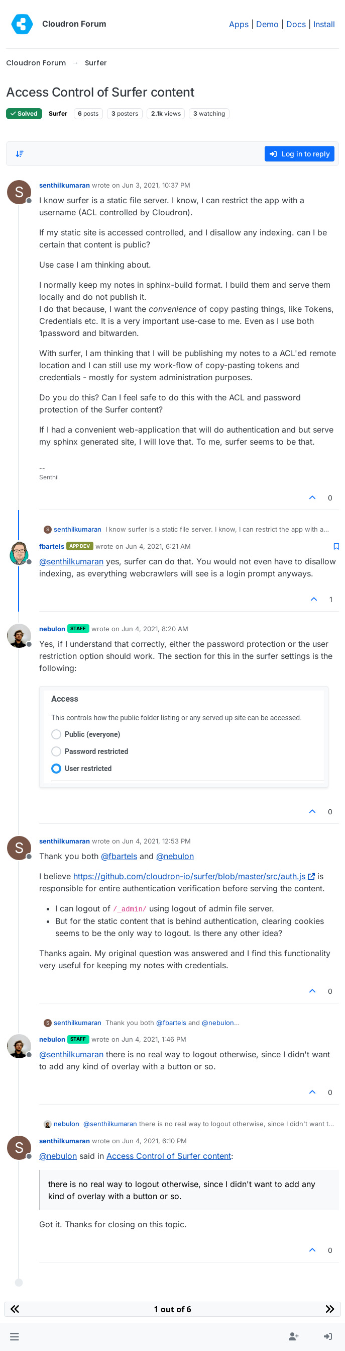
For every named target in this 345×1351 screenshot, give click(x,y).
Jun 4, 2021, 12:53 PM (156, 841)
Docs (296, 24)
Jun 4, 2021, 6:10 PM (154, 1141)
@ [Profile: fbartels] (119, 856)
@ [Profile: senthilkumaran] (71, 561)
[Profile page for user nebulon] (19, 636)
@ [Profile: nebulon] (175, 856)
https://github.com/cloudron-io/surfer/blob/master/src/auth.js (194, 876)
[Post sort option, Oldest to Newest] (20, 154)
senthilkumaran (64, 185)
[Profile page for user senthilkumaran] (19, 192)
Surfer (58, 113)
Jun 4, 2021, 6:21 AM (158, 546)
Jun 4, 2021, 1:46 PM (154, 1039)
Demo (267, 24)
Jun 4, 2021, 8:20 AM (155, 629)
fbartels (51, 546)
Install (324, 24)
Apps (239, 24)
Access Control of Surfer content (168, 1156)
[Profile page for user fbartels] (19, 553)
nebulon (52, 629)
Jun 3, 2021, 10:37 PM (156, 185)
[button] (14, 1337)
